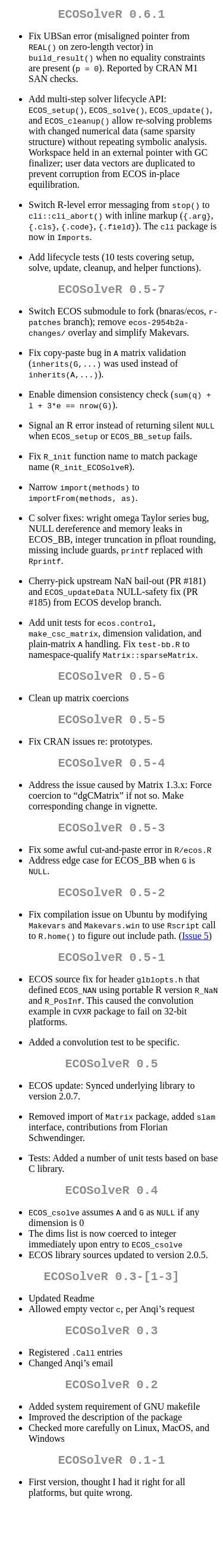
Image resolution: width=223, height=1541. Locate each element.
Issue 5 (195, 952)
